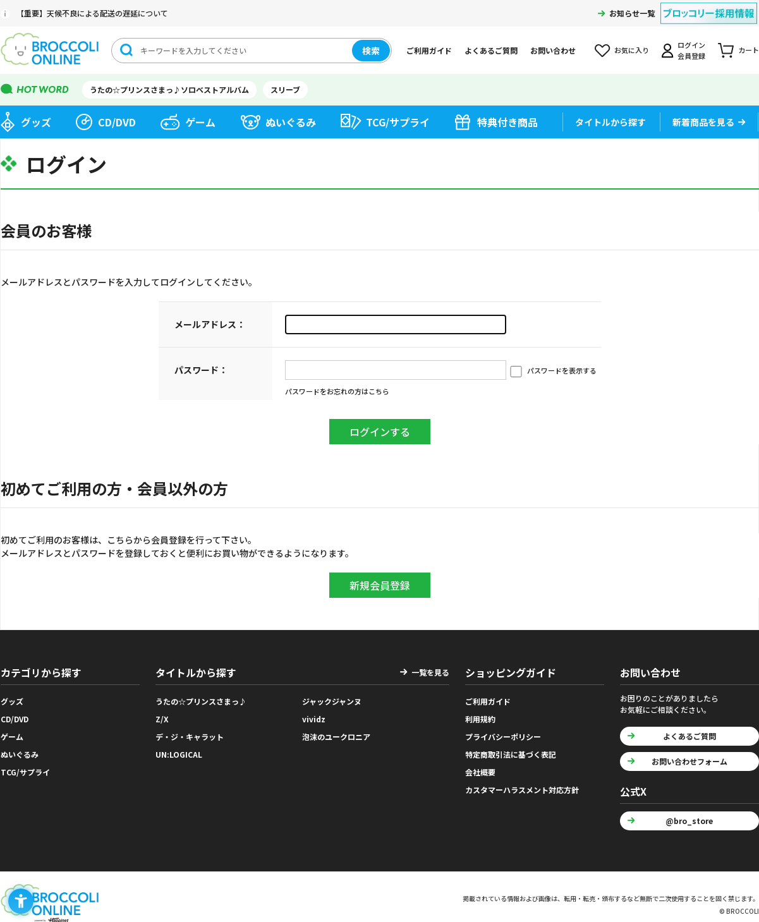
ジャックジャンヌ (331, 701)
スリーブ (285, 89)
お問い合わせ (553, 50)
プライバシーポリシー (503, 736)
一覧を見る (430, 672)
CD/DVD (117, 122)
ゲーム (200, 122)
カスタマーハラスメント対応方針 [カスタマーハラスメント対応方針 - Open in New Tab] (522, 789)
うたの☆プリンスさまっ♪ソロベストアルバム (169, 89)
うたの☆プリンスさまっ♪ (200, 701)
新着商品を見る (703, 122)
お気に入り (631, 50)
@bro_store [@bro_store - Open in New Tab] (689, 820)
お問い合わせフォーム (689, 761)
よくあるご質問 (491, 50)
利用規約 (480, 718)
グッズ (36, 122)
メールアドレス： (209, 324)
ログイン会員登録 (691, 50)
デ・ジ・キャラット (189, 736)
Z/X (162, 718)
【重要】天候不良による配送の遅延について (92, 13)
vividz (313, 718)
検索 (371, 50)
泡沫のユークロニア (336, 736)
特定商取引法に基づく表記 (510, 754)
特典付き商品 (507, 122)
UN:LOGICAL (178, 754)
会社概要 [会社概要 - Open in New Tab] (480, 772)
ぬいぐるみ (290, 122)
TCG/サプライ (398, 122)
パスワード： (201, 369)
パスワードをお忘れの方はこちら (337, 391)
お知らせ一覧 (632, 13)
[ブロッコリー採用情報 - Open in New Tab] (709, 5)
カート (748, 50)
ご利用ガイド (429, 50)
